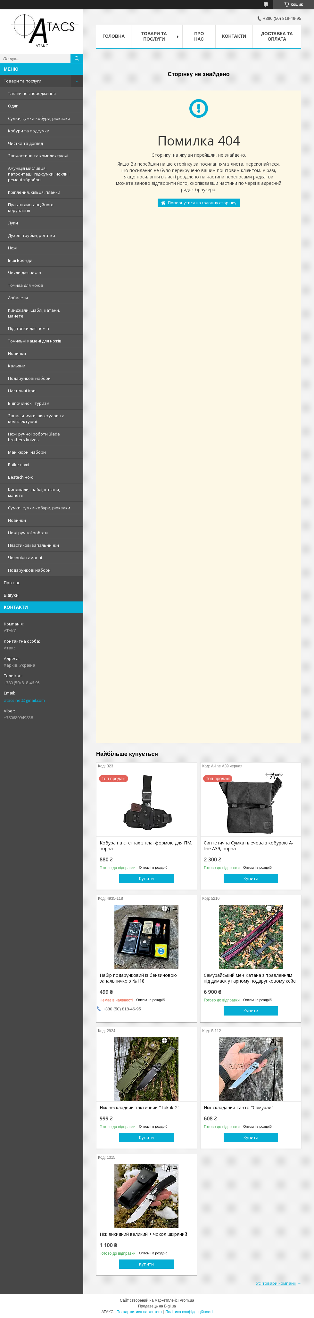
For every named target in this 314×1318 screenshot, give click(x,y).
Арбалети (18, 298)
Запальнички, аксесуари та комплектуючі (36, 418)
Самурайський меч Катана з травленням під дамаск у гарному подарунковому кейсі (250, 978)
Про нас (12, 582)
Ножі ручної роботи (28, 533)
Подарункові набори (29, 378)
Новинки (17, 353)
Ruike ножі (18, 464)
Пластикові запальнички (33, 545)
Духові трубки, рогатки (31, 235)
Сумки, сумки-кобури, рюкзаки (39, 118)
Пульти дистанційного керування (31, 207)
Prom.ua (187, 1300)
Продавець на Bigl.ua (157, 1306)
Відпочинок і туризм (28, 403)
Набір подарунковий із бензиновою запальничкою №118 (138, 978)
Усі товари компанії (276, 1283)
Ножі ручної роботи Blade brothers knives (34, 437)
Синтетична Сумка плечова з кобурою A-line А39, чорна (248, 845)
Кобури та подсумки (28, 131)
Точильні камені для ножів (35, 341)
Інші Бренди (20, 260)
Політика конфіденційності (189, 1312)
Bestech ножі (21, 477)
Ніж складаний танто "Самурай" (238, 1107)
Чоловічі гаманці (25, 558)
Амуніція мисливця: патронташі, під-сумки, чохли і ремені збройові (39, 174)
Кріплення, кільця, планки (34, 192)
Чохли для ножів (24, 273)
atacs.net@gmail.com (24, 700)
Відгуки (11, 595)
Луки (13, 223)
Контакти (234, 36)
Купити (146, 878)
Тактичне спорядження (32, 93)
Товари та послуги (22, 81)
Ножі (12, 248)
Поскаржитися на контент (139, 1312)
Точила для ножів (25, 285)
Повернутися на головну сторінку (202, 203)
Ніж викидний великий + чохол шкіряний (143, 1234)
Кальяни (16, 366)
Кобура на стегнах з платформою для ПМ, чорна (146, 845)
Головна (114, 36)
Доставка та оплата (277, 36)
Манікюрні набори (27, 452)
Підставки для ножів (28, 328)
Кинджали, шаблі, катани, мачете (34, 313)
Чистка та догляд (25, 143)
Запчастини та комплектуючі (38, 156)
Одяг (13, 106)
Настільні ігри (22, 391)
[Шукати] (76, 58)
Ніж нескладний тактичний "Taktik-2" (139, 1107)
